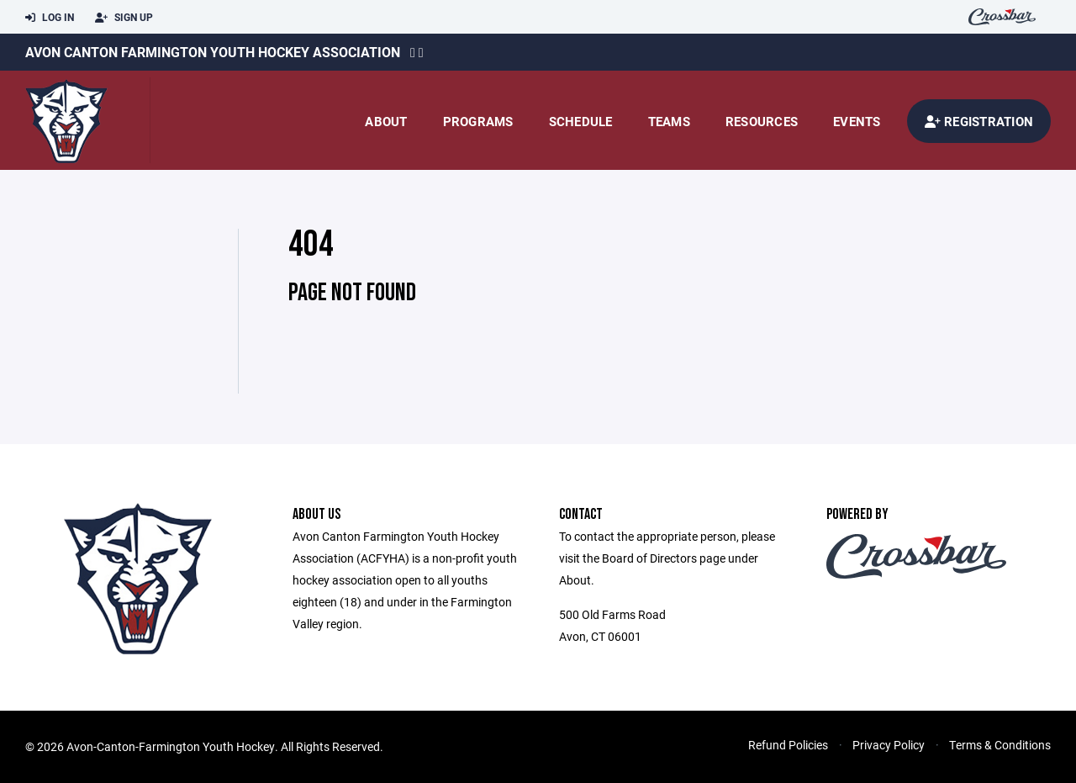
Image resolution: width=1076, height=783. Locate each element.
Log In (49, 17)
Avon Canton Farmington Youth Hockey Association (212, 52)
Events (857, 121)
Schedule (581, 121)
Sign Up (124, 17)
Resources (761, 121)
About (386, 121)
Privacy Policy (888, 745)
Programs (478, 121)
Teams (669, 121)
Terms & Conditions (1000, 745)
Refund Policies (788, 745)
